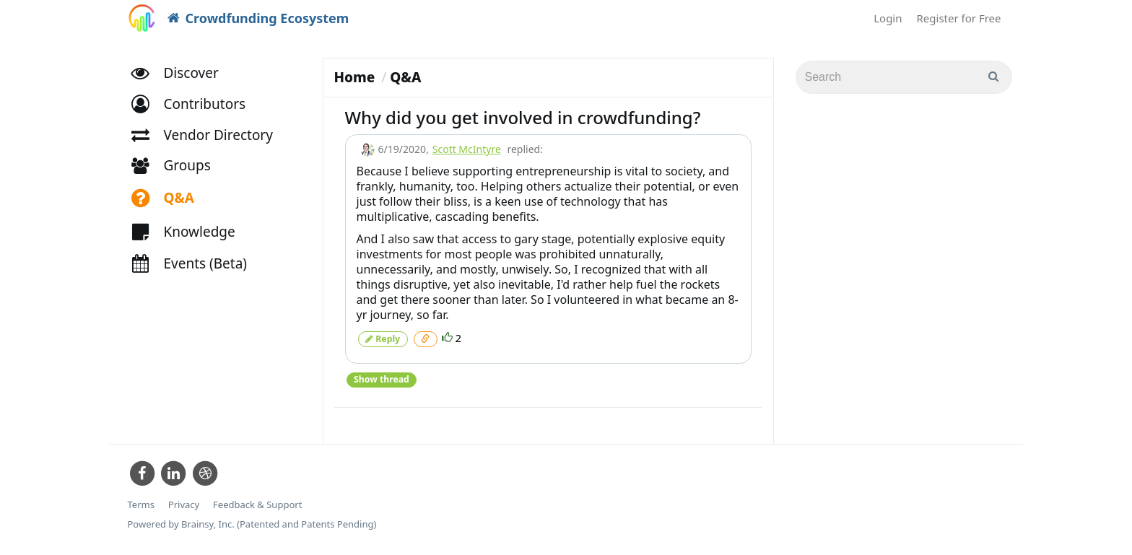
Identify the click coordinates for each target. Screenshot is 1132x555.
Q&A (405, 77)
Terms (141, 504)
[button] (195, 106)
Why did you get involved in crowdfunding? (523, 117)
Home (354, 77)
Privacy (183, 504)
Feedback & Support (257, 504)
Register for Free (959, 18)
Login (888, 18)
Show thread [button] (381, 378)
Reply (382, 338)
